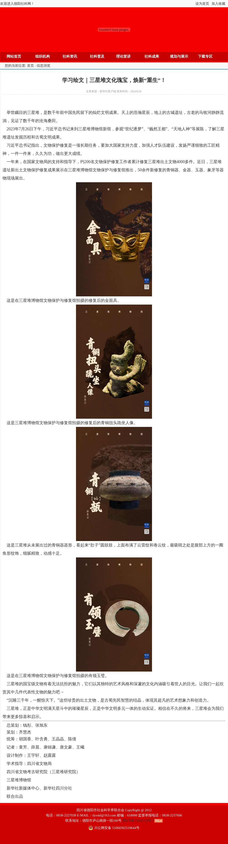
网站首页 (14, 56)
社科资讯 (70, 56)
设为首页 (202, 3)
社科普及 (97, 56)
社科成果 (151, 56)
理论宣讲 (123, 56)
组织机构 (42, 56)
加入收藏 (218, 3)
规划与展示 (179, 56)
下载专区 (205, 56)
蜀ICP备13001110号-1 (138, 820)
